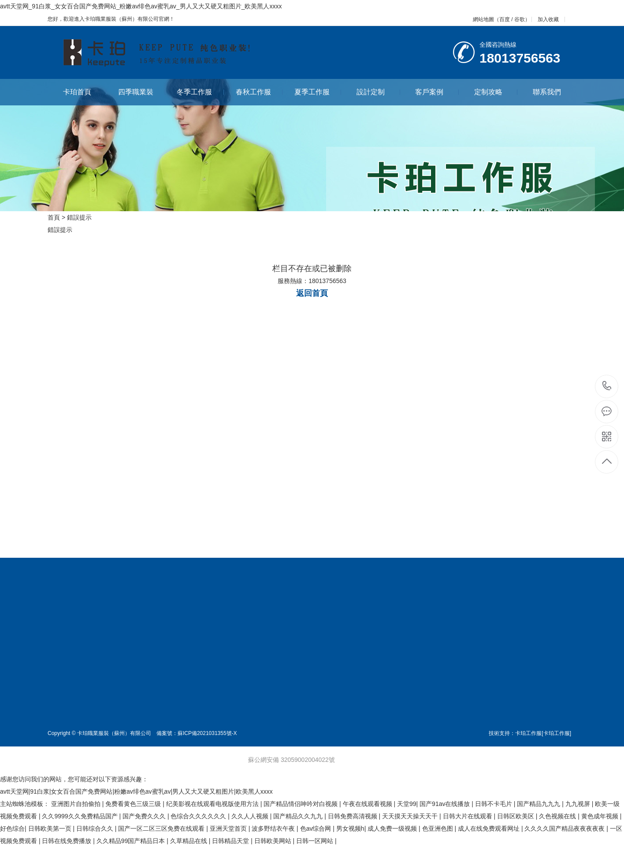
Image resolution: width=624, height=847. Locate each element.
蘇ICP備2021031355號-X (207, 733)
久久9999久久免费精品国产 (80, 816)
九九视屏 (578, 803)
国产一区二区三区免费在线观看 (162, 828)
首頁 (54, 217)
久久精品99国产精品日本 (132, 840)
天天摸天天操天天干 (410, 816)
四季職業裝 (141, 92)
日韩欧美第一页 (50, 828)
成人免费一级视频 (393, 828)
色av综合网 (316, 828)
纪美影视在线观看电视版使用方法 (213, 803)
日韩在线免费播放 (67, 840)
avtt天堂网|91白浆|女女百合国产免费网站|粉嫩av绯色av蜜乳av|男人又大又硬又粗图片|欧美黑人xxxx (136, 791)
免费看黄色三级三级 (134, 803)
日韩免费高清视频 (353, 816)
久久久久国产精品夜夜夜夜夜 (565, 828)
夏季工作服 (318, 92)
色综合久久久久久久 (199, 816)
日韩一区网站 (315, 840)
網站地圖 (483, 19)
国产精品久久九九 (298, 816)
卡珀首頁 (85, 92)
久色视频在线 (558, 816)
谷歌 (519, 19)
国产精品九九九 (539, 803)
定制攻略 (496, 92)
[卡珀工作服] (556, 733)
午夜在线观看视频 (368, 803)
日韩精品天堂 (231, 840)
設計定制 (378, 92)
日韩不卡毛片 (494, 803)
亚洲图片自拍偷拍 (76, 803)
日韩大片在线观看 (468, 816)
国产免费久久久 (145, 816)
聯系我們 (547, 92)
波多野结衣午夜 (274, 828)
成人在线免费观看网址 (489, 828)
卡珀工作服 (528, 733)
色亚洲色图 (438, 828)
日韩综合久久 (95, 828)
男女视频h (350, 828)
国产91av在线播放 (446, 803)
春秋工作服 (259, 92)
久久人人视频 (250, 816)
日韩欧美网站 (273, 840)
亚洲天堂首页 (229, 828)
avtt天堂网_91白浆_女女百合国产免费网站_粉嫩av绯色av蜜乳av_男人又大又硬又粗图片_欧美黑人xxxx (141, 6)
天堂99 (406, 803)
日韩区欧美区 (516, 816)
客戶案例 (437, 92)
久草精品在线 (189, 840)
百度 (504, 19)
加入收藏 (548, 19)
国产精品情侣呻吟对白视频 (301, 803)
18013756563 (607, 386)
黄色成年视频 (600, 816)
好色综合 (12, 828)
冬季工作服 (200, 92)
